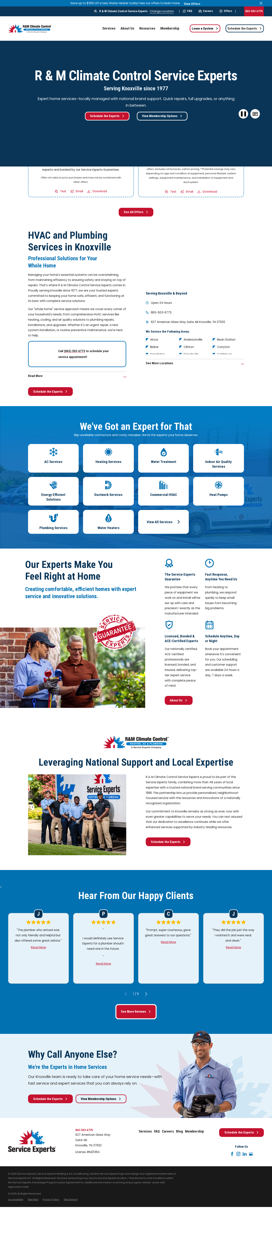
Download (99, 191)
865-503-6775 (254, 11)
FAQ (187, 11)
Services (145, 1131)
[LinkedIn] (245, 1154)
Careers (206, 11)
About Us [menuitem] (127, 28)
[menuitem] (15, 1199)
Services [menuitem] (108, 28)
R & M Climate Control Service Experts (123, 11)
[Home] (30, 28)
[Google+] (251, 1154)
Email (79, 191)
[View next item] (146, 993)
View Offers (192, 4)
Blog (179, 1131)
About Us (178, 700)
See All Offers (136, 212)
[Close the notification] (260, 3)
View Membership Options (162, 116)
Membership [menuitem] (169, 28)
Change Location (162, 11)
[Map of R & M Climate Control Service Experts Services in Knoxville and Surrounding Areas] (195, 257)
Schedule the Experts (244, 28)
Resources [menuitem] (147, 28)
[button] (255, 114)
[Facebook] (232, 1154)
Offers (225, 11)
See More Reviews (136, 1011)
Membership (194, 1131)
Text (63, 191)
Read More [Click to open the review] (38, 947)
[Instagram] (238, 1154)
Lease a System (205, 28)
